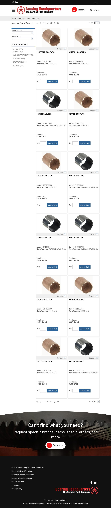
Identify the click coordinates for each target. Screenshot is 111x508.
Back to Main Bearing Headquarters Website (28, 468)
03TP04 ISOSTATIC (77, 299)
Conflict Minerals (18, 482)
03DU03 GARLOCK (76, 176)
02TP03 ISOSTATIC (44, 176)
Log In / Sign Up (61, 500)
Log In (96, 2)
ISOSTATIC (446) (19, 58)
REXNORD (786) (18, 66)
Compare (60, 49)
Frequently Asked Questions (22, 471)
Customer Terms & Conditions (23, 475)
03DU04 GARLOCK (43, 237)
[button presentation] (32, 33)
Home (14, 18)
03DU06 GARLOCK (76, 237)
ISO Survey (16, 485)
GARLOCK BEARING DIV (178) (23, 55)
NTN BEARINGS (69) (20, 62)
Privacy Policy (17, 489)
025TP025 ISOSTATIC (45, 52)
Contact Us (54, 445)
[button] (23, 25)
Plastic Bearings (32, 18)
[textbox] (22, 33)
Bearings (21, 18)
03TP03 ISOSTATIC (44, 299)
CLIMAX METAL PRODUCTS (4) (18, 50)
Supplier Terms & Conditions (22, 478)
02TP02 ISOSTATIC (77, 114)
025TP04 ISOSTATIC (77, 52)
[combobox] (22, 32)
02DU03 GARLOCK (43, 114)
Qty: (38, 81)
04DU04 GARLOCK (76, 361)
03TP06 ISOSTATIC (44, 361)
